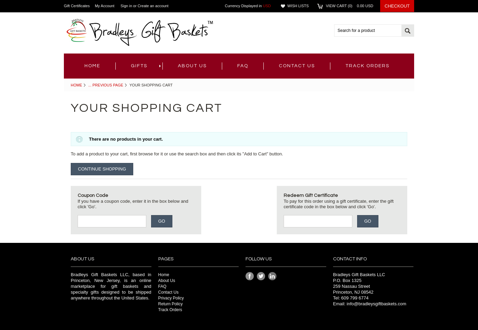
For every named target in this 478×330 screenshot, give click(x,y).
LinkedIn (272, 276)
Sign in (126, 6)
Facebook (250, 276)
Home (76, 85)
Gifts (146, 65)
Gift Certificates (77, 6)
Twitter (261, 276)
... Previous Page (105, 85)
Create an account (153, 6)
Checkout (397, 6)
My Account (104, 6)
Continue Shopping (102, 169)
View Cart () (349, 6)
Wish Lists (298, 6)
